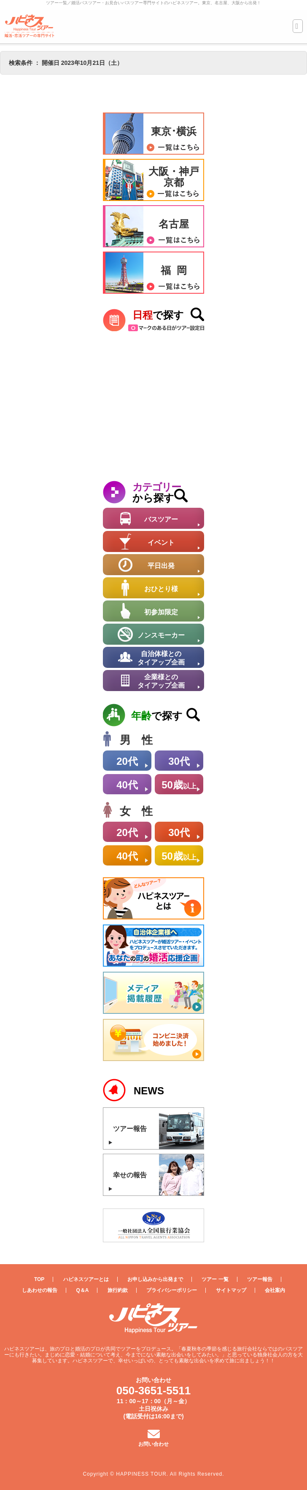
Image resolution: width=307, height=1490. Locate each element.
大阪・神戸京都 (173, 177)
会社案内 (275, 1290)
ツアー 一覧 (215, 1279)
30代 (179, 761)
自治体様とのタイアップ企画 (161, 658)
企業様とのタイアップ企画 (161, 681)
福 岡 (173, 270)
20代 (127, 761)
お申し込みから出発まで (155, 1279)
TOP (39, 1279)
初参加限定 (161, 612)
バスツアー (161, 519)
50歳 (179, 785)
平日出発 (161, 565)
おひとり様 (161, 588)
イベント (161, 542)
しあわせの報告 (39, 1290)
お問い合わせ (153, 1444)
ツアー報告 (130, 1128)
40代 (127, 785)
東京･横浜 (174, 131)
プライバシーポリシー (171, 1290)
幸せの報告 (130, 1175)
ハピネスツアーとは (86, 1279)
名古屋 (174, 224)
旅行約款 (118, 1290)
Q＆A (82, 1290)
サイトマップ (231, 1290)
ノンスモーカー (161, 635)
